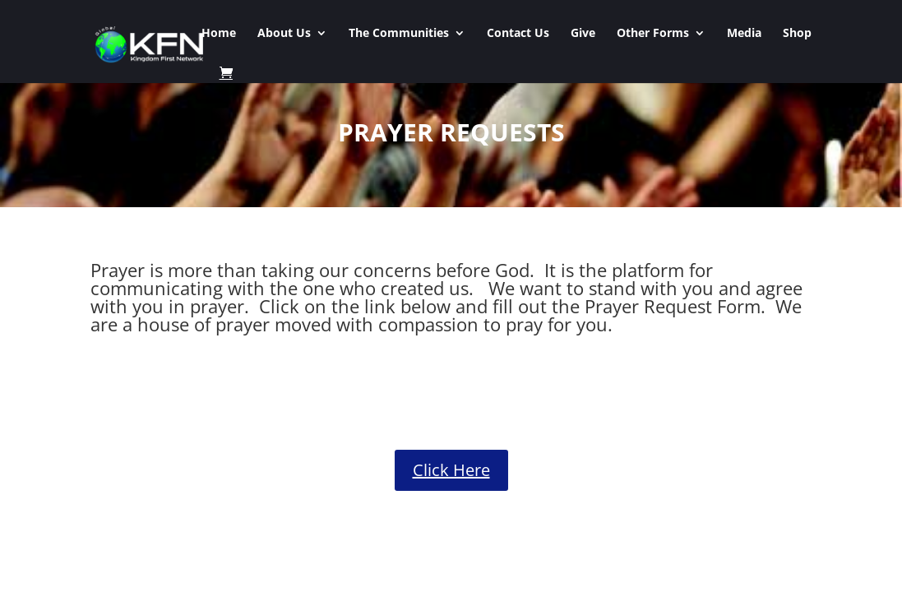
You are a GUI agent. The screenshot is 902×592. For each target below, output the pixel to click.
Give (583, 33)
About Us (284, 33)
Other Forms (653, 33)
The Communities (399, 33)
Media (744, 33)
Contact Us (518, 33)
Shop (797, 33)
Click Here (451, 470)
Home (218, 33)
